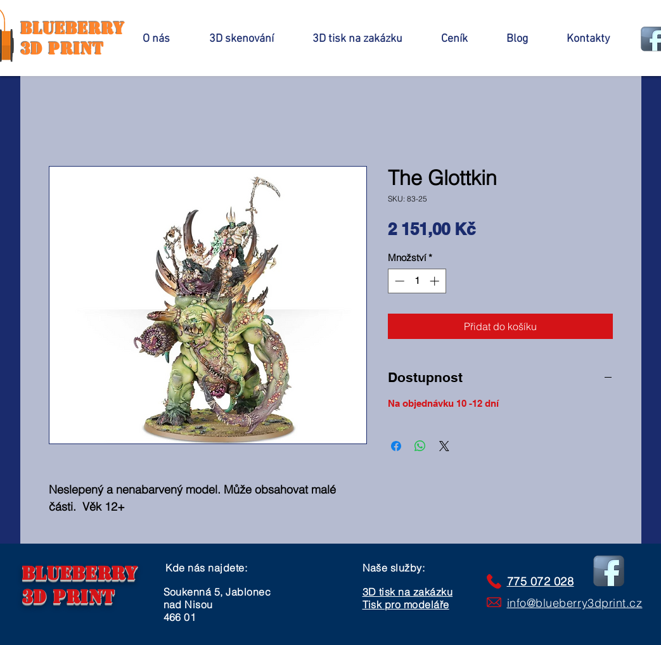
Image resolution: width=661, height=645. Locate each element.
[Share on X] (444, 446)
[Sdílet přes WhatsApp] (420, 446)
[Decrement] (398, 281)
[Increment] (435, 281)
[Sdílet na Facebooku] (396, 446)
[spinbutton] (416, 281)
